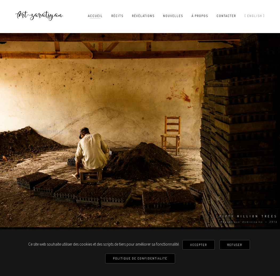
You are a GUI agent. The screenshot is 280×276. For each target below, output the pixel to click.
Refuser (234, 245)
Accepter (198, 245)
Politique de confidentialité (140, 258)
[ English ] (255, 16)
